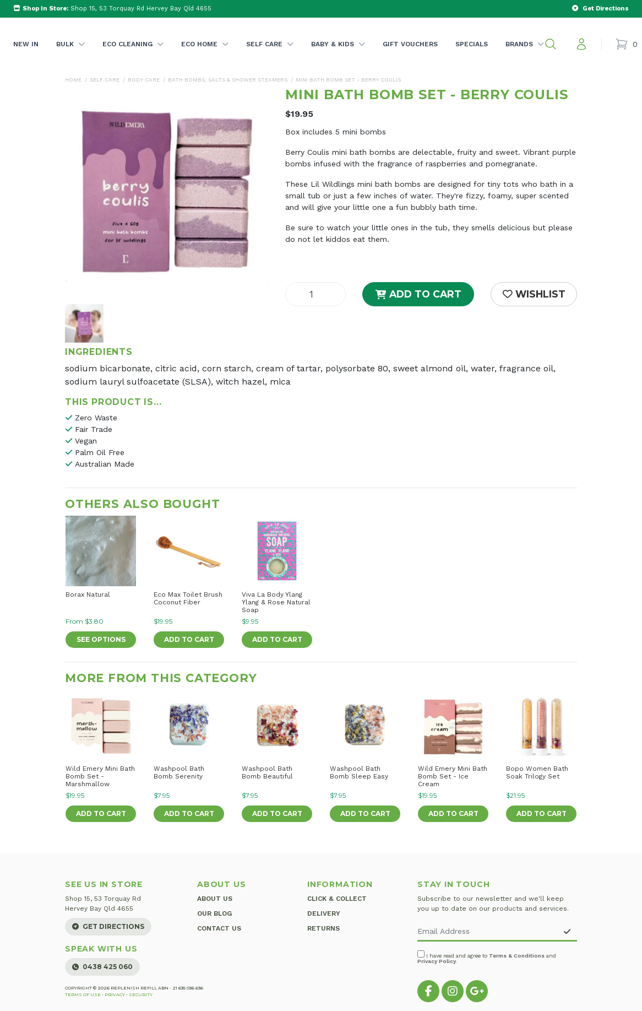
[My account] (581, 44)
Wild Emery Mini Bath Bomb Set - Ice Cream (452, 776)
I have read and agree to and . (486, 957)
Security (141, 994)
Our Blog (214, 913)
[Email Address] (487, 932)
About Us (214, 898)
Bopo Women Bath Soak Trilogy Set (537, 772)
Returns (323, 927)
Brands (524, 55)
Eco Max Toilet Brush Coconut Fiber (188, 598)
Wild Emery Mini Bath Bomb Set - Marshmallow (100, 776)
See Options (101, 639)
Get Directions (108, 926)
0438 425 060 (102, 967)
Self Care (269, 55)
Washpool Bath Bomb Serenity (179, 772)
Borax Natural (88, 594)
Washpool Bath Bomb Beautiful (267, 772)
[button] (551, 44)
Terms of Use (83, 994)
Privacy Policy (436, 961)
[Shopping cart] (626, 44)
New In (26, 44)
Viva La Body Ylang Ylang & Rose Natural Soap (276, 602)
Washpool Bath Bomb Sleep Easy (359, 772)
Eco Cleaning (133, 55)
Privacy (115, 994)
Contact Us (219, 927)
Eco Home (204, 55)
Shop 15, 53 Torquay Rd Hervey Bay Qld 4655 (112, 8)
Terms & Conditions (517, 956)
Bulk (70, 55)
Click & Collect (337, 898)
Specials (471, 44)
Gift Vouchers (410, 44)
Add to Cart (418, 294)
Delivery (323, 913)
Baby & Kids (338, 55)
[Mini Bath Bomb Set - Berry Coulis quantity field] (315, 294)
